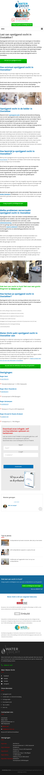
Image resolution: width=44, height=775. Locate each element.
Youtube (4, 681)
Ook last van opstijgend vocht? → (13, 61)
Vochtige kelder (6, 699)
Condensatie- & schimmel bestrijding (12, 697)
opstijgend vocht (14, 115)
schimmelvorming (5, 223)
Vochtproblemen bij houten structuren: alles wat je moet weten (26, 540)
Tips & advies (6, 704)
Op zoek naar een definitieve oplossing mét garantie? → (20, 366)
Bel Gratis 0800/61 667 (22, 19)
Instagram (5, 684)
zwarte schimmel (11, 227)
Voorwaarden (15, 770)
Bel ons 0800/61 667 (37, 589)
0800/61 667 (8, 665)
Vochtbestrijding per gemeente (30, 770)
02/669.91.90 (4, 417)
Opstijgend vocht (7, 694)
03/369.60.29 (4, 404)
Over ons (5, 707)
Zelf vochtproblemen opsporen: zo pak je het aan (22, 550)
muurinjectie (3, 159)
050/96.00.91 (4, 392)
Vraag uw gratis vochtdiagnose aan (22, 24)
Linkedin (4, 678)
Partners (40, 770)
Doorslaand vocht (7, 702)
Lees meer (16, 502)
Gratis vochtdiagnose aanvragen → (32, 586)
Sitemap (20, 770)
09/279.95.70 (4, 379)
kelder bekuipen (5, 194)
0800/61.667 (16, 288)
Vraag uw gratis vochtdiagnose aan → (14, 204)
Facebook (5, 676)
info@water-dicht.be (8, 729)
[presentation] (15, 461)
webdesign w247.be (22, 772)
